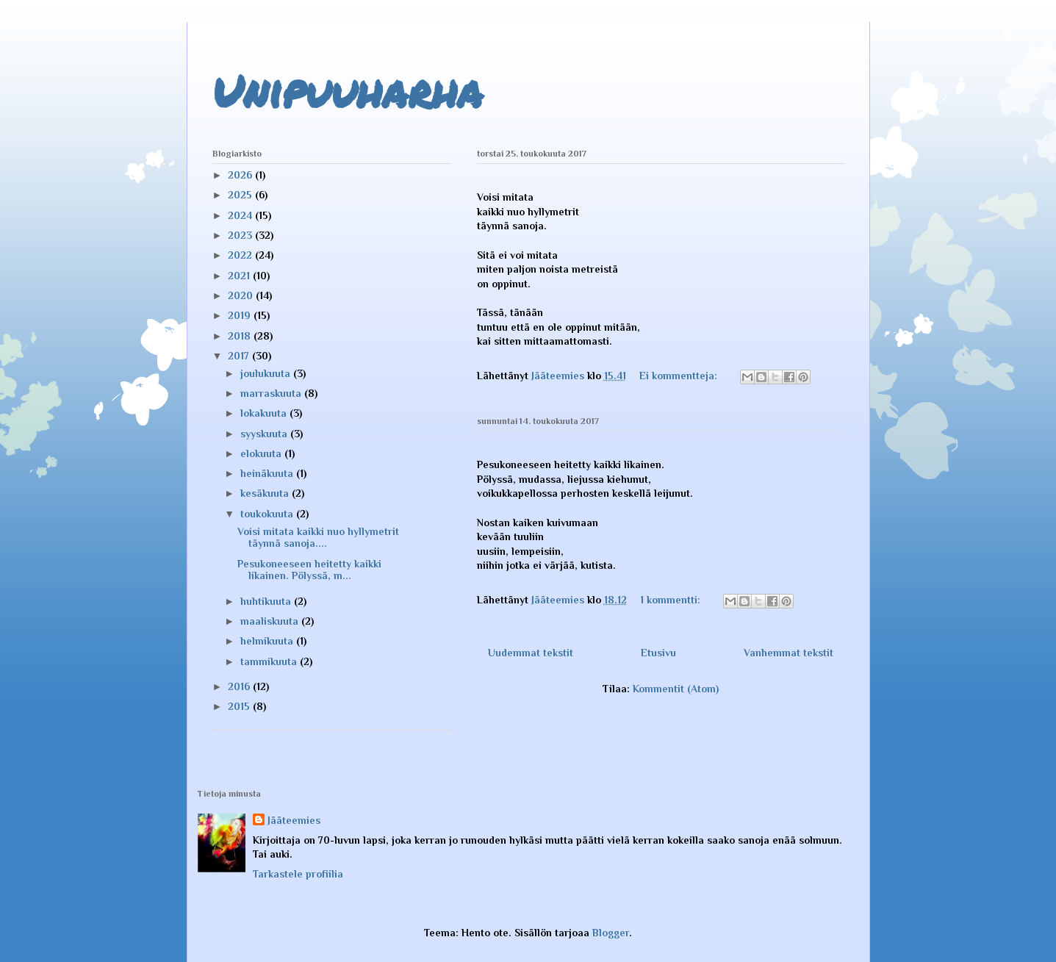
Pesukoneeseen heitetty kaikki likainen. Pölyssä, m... (309, 570)
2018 (241, 336)
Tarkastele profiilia (298, 874)
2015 (240, 706)
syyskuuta (265, 433)
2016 (240, 686)
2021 (240, 275)
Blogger (610, 932)
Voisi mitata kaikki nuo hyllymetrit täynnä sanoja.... (318, 537)
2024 (241, 215)
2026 (241, 175)
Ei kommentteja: (679, 375)
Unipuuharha (347, 90)
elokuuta (262, 453)
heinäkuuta (268, 473)
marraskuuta (272, 393)
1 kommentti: (671, 600)
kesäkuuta (266, 493)
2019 (241, 315)
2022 (241, 255)
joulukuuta (266, 373)
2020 (242, 295)
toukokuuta (268, 514)
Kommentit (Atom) (676, 688)
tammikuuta (270, 661)
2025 (241, 195)
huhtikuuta (267, 601)
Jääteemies (293, 820)
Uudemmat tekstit (530, 652)
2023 (241, 235)
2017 (240, 356)
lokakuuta (265, 413)
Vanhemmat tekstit (788, 652)
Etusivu (658, 652)
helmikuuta (268, 641)
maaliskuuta (270, 621)
